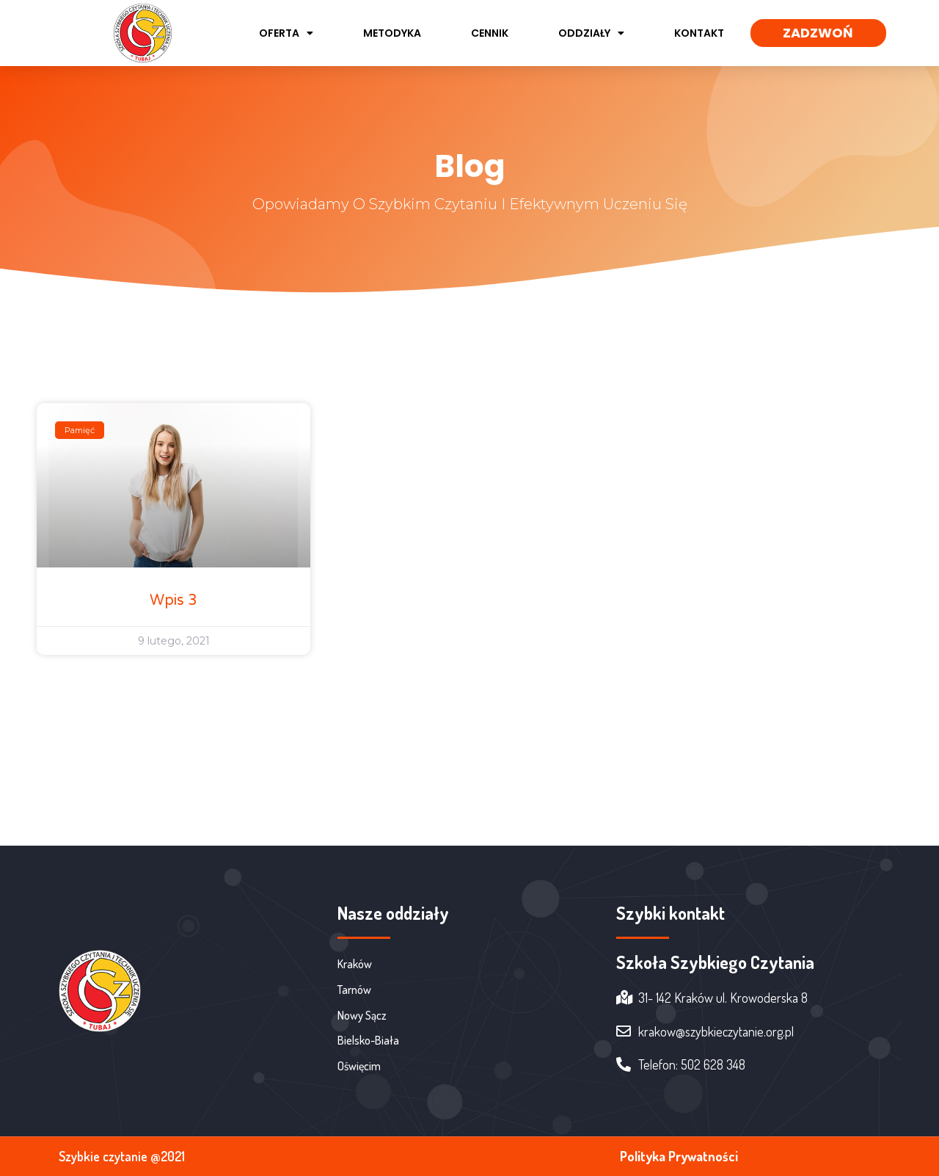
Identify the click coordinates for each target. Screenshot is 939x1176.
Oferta (286, 33)
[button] (818, 33)
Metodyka (392, 33)
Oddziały (591, 33)
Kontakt (699, 33)
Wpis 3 (173, 600)
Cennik (489, 33)
